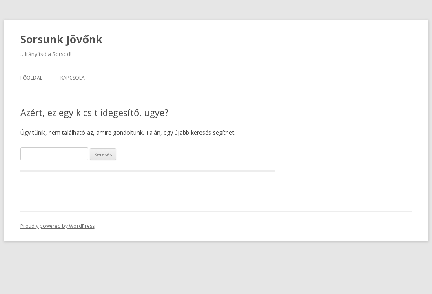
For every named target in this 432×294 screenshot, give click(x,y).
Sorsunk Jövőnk (61, 39)
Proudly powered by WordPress (57, 226)
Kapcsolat (74, 77)
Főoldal (31, 77)
